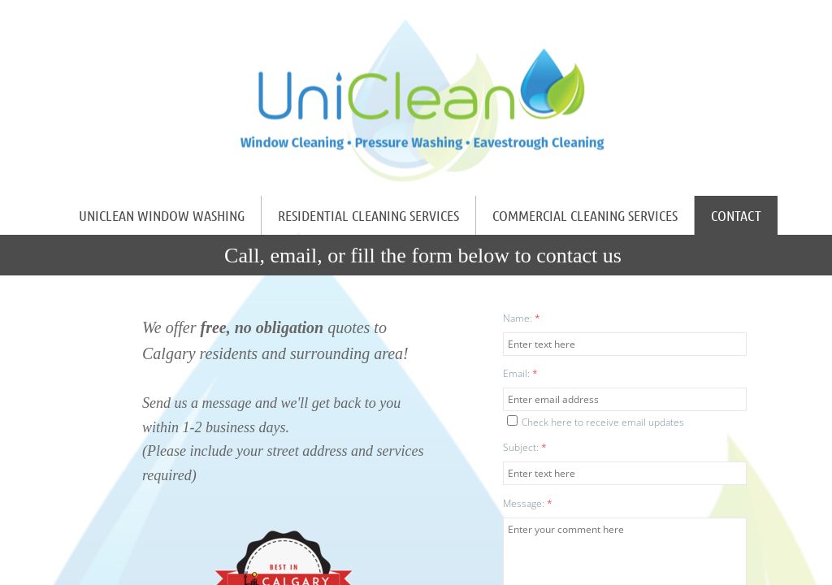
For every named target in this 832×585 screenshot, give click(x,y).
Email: (520, 373)
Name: (521, 318)
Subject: (525, 447)
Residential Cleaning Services (368, 215)
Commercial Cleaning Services (585, 215)
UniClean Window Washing (162, 215)
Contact (736, 215)
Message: (527, 503)
